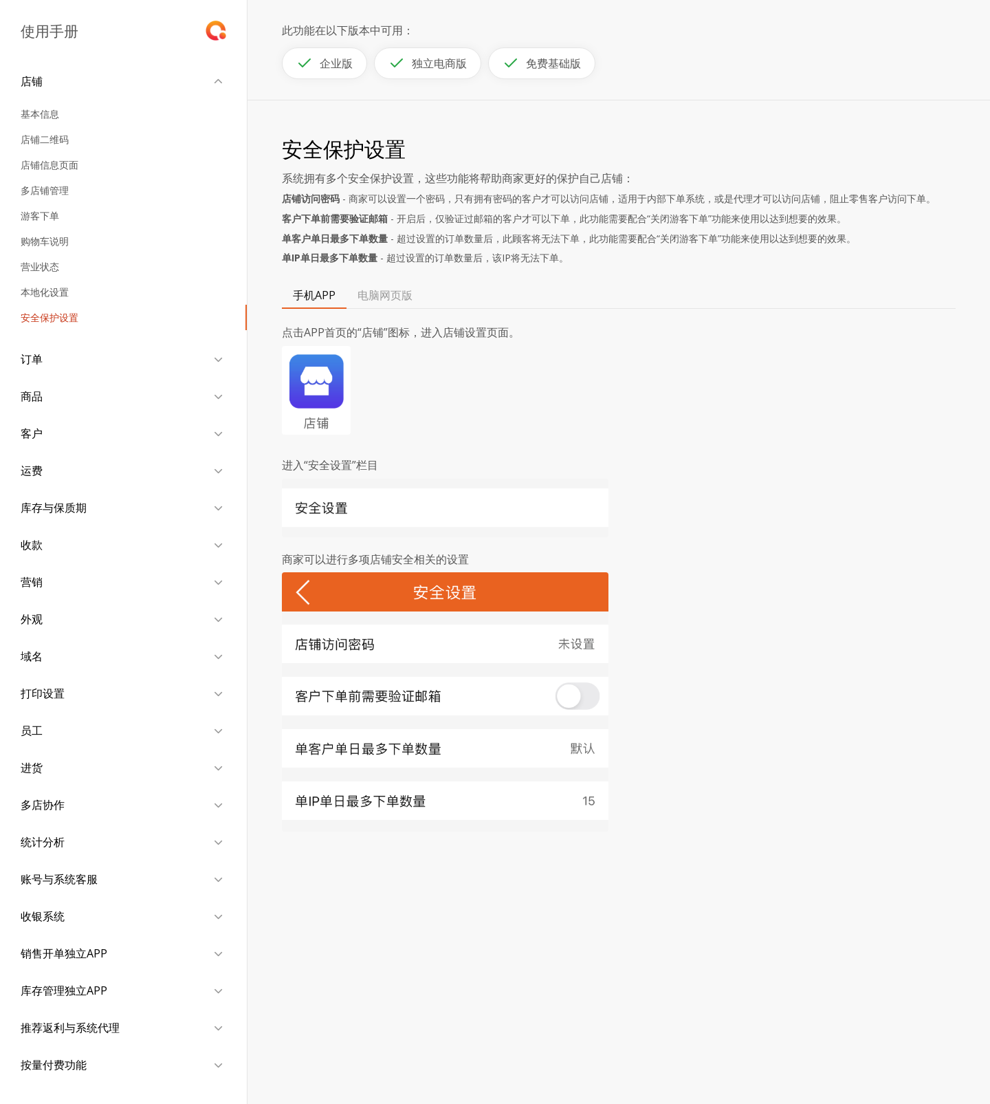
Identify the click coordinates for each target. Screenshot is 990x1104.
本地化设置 (45, 292)
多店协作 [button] (43, 804)
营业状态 (40, 266)
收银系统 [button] (43, 916)
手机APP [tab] (314, 295)
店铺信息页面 (49, 164)
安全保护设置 (49, 317)
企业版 (324, 63)
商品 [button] (32, 396)
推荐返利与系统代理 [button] (70, 1027)
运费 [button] (32, 470)
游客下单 (40, 215)
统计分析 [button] (43, 841)
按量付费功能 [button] (54, 1064)
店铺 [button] (32, 81)
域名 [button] (32, 656)
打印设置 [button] (43, 693)
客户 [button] (32, 433)
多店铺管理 (45, 190)
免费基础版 (542, 63)
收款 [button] (32, 544)
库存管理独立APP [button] (64, 990)
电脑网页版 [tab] (385, 295)
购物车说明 (45, 241)
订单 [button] (32, 359)
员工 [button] (32, 730)
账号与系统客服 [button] (59, 879)
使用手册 (49, 31)
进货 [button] (32, 767)
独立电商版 (427, 63)
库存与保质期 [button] (54, 507)
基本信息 (40, 113)
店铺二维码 (45, 139)
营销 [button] (32, 581)
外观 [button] (32, 619)
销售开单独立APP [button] (64, 953)
